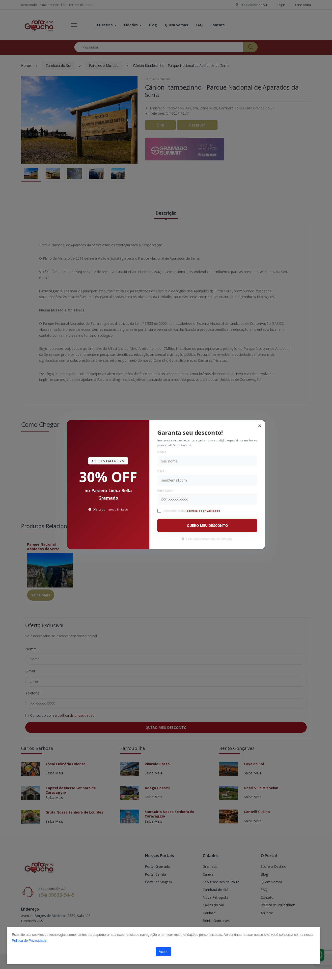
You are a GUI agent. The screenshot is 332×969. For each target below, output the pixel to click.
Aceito (163, 952)
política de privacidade (204, 510)
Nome (161, 452)
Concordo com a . (192, 510)
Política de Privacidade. (29, 941)
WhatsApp (165, 490)
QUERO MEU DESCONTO (207, 525)
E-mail (162, 471)
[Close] (259, 426)
